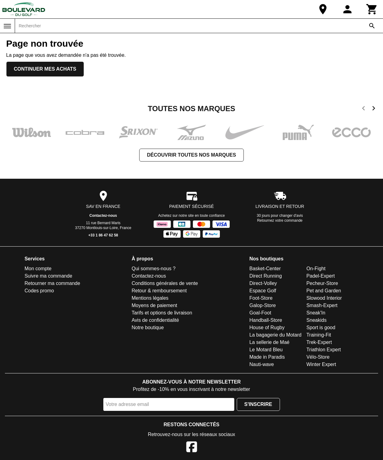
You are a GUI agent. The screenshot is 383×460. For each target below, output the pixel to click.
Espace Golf (262, 290)
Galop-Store (262, 305)
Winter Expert (321, 364)
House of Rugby (267, 327)
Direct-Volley (263, 283)
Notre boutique (148, 327)
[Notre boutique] (323, 9)
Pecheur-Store (322, 283)
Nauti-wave (261, 364)
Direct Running (265, 276)
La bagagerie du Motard (275, 334)
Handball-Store (265, 320)
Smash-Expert (321, 305)
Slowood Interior (324, 298)
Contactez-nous (103, 215)
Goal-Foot (260, 312)
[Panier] (372, 9)
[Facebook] (192, 448)
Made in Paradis (267, 357)
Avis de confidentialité (155, 320)
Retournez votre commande (279, 220)
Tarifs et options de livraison (162, 312)
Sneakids (316, 320)
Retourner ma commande (52, 283)
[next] (373, 109)
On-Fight (315, 268)
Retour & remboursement (159, 290)
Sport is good (320, 327)
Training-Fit (318, 334)
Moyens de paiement (154, 305)
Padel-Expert (320, 276)
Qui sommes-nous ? (153, 268)
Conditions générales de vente (165, 283)
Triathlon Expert (323, 349)
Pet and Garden (323, 290)
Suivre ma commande (48, 276)
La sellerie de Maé (269, 342)
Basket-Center (265, 268)
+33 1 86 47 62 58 (103, 235)
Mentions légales (150, 298)
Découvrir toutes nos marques (191, 155)
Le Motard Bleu (266, 349)
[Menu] (7, 26)
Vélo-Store (318, 357)
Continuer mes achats (45, 69)
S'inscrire (258, 404)
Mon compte (38, 268)
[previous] (363, 109)
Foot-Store (261, 298)
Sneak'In (315, 312)
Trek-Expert (319, 342)
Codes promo (39, 290)
